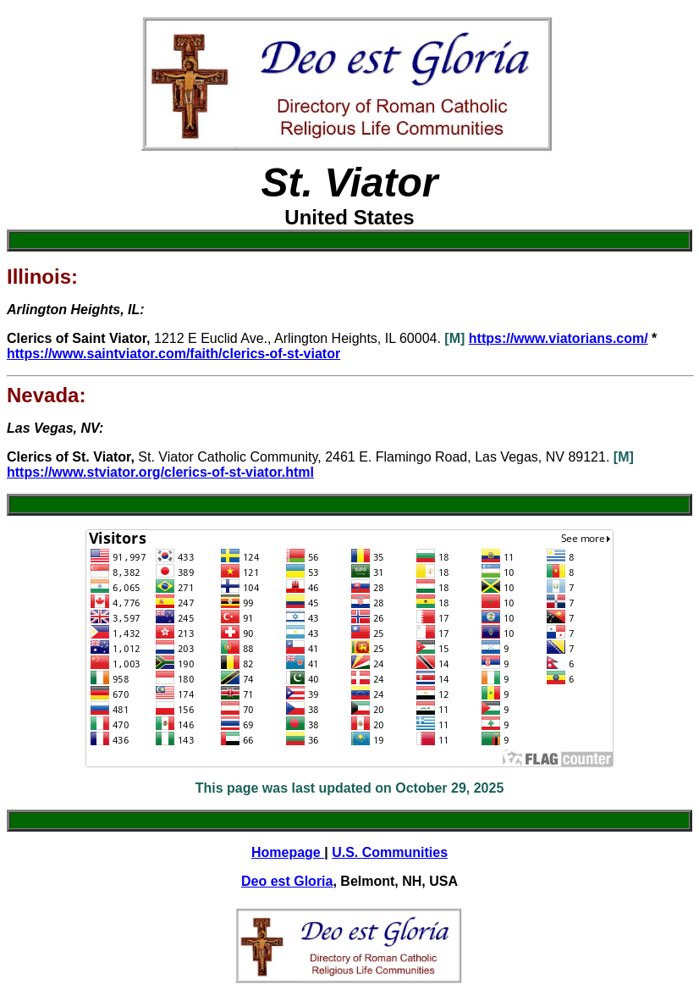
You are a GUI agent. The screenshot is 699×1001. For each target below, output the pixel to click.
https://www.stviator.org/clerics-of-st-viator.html (160, 472)
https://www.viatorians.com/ (558, 338)
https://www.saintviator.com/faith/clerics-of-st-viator (173, 353)
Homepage (287, 852)
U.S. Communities (390, 852)
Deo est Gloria (287, 881)
